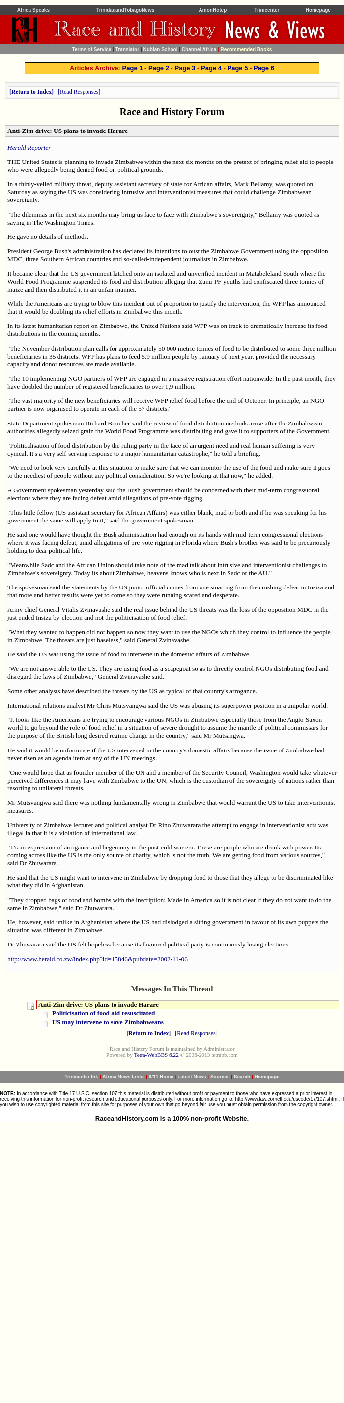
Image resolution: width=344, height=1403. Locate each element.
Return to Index (31, 91)
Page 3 (185, 68)
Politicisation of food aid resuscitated (103, 1013)
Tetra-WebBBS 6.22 (156, 1055)
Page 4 (211, 68)
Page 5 (237, 68)
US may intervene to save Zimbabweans (108, 1022)
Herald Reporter (29, 147)
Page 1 (132, 68)
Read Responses (79, 91)
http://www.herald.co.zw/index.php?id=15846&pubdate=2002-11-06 (97, 959)
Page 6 (264, 68)
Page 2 (158, 68)
